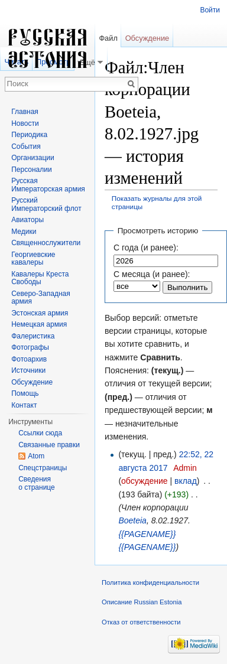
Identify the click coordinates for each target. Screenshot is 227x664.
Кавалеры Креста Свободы (40, 278)
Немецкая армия (39, 324)
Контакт (24, 405)
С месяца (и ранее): (152, 274)
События (26, 146)
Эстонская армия (39, 313)
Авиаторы (27, 220)
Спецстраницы (42, 468)
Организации (32, 158)
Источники (28, 370)
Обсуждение (147, 38)
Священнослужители (45, 243)
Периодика (29, 135)
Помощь (24, 393)
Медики (23, 231)
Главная (24, 112)
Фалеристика (32, 336)
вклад (185, 481)
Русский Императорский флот (46, 204)
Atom (36, 456)
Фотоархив (29, 359)
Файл (108, 38)
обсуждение (144, 481)
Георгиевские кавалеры (33, 258)
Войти (210, 10)
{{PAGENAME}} (147, 534)
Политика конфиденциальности (150, 582)
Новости (24, 123)
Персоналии (31, 169)
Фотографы (30, 347)
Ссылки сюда (40, 433)
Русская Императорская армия (48, 185)
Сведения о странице (36, 483)
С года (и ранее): (146, 247)
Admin (185, 468)
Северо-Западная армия (40, 297)
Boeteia (132, 520)
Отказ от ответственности (141, 622)
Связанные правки (49, 445)
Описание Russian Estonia (141, 602)
